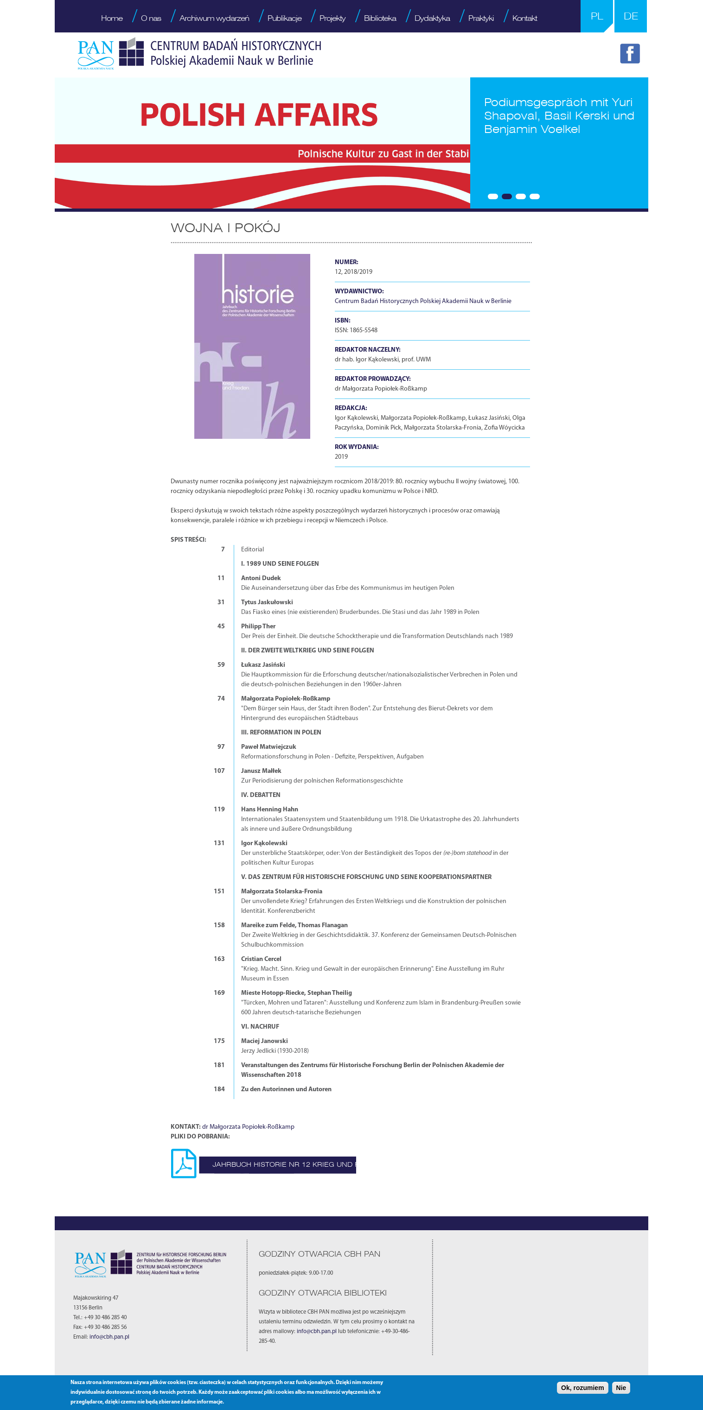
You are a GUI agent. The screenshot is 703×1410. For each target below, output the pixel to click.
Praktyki (481, 18)
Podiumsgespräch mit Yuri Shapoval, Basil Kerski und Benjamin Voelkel (559, 115)
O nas (151, 18)
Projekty (332, 18)
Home (111, 18)
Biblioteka (380, 18)
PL (597, 16)
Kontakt (524, 18)
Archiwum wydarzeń (214, 18)
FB (631, 55)
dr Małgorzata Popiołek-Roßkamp (248, 1127)
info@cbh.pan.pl (109, 1337)
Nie (621, 1387)
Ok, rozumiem (582, 1387)
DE (631, 16)
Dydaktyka (432, 18)
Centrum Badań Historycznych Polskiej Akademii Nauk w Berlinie (423, 301)
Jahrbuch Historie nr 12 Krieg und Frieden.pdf (307, 1164)
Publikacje (284, 18)
